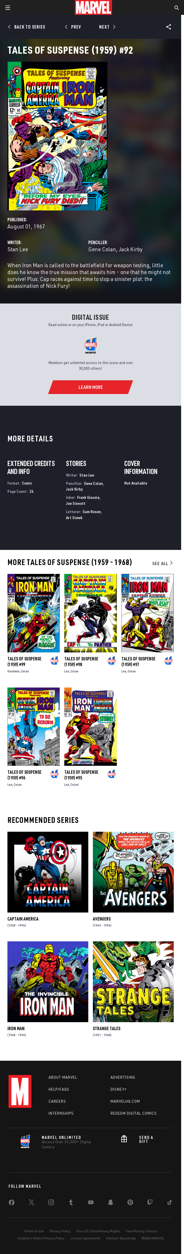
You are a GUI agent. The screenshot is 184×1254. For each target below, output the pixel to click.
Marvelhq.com (125, 1101)
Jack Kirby (131, 249)
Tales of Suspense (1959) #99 (24, 661)
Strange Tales (106, 1028)
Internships (61, 1113)
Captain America (23, 919)
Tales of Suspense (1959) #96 (24, 775)
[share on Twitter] (31, 1203)
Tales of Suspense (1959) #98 (81, 661)
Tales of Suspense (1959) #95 (81, 775)
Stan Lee (17, 249)
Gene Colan (102, 249)
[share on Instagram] (51, 1203)
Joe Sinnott (75, 503)
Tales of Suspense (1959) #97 (138, 661)
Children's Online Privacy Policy (41, 1238)
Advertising (123, 1077)
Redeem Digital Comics (134, 1113)
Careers (57, 1101)
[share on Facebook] (12, 1204)
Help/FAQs (59, 1089)
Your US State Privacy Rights (98, 1231)
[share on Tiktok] (170, 1203)
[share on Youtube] (91, 1203)
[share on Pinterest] (130, 1203)
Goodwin (13, 671)
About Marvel (63, 1077)
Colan (25, 671)
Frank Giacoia (88, 497)
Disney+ (119, 1089)
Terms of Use (34, 1231)
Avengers (102, 919)
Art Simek (74, 517)
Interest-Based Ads (121, 1238)
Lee (66, 671)
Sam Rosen (92, 511)
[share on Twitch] (150, 1203)
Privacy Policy (60, 1231)
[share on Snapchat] (110, 1203)
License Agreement (85, 1238)
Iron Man (16, 1028)
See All (162, 563)
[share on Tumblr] (71, 1203)
